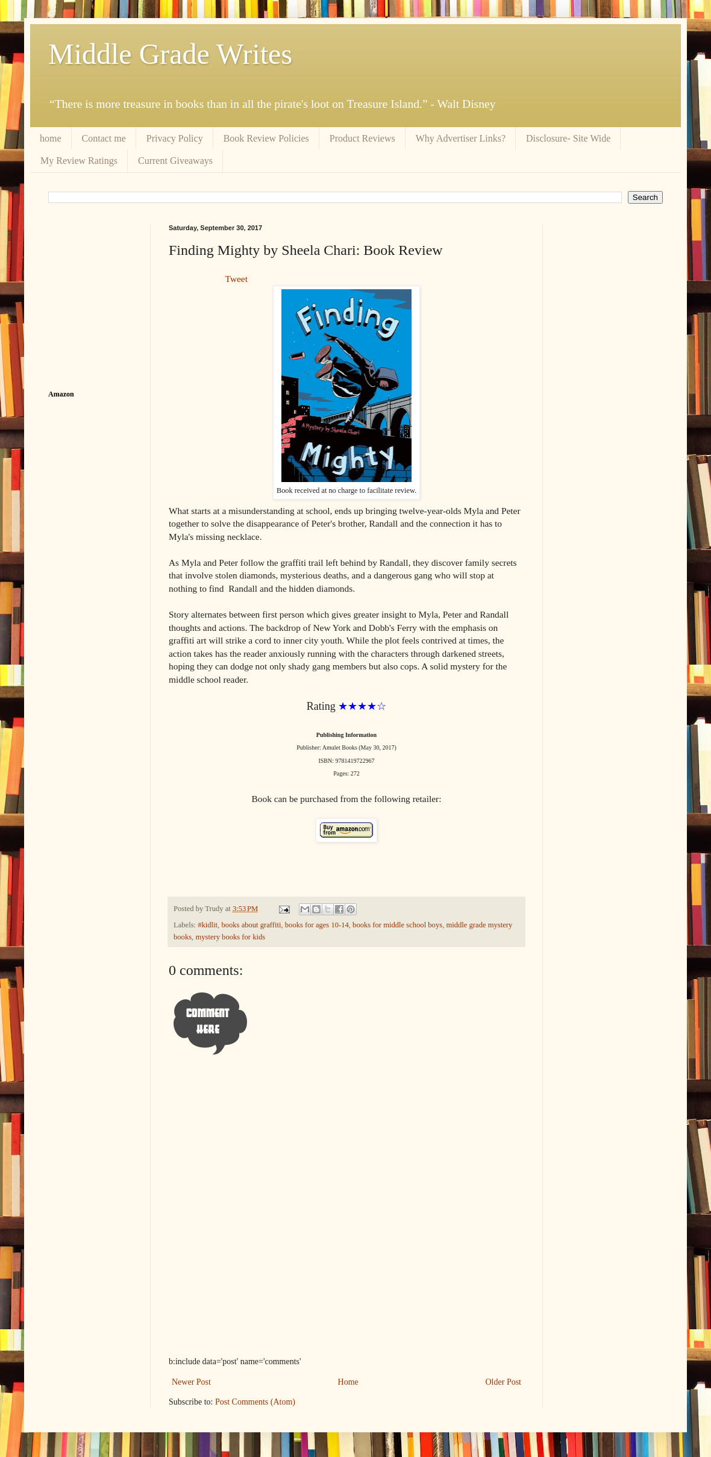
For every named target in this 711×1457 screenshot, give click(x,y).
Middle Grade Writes (170, 54)
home (50, 138)
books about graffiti (251, 925)
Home (348, 1381)
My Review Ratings (78, 160)
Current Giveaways (175, 160)
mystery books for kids (230, 937)
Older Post (504, 1381)
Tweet (236, 279)
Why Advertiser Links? (461, 138)
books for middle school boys (397, 925)
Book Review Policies (266, 138)
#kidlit (208, 925)
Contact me (104, 138)
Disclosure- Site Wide (568, 138)
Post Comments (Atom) (255, 1401)
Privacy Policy (174, 138)
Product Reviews (362, 138)
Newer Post (191, 1381)
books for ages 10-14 (317, 925)
